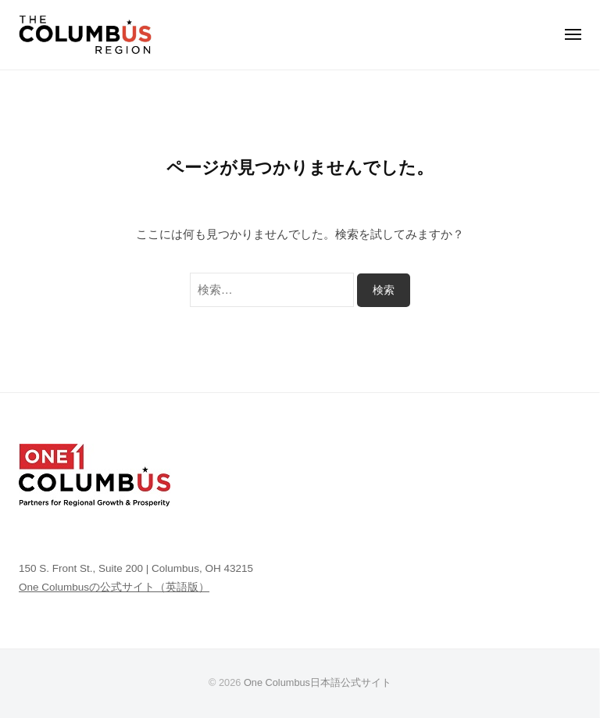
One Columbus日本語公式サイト (317, 682)
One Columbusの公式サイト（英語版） (114, 587)
